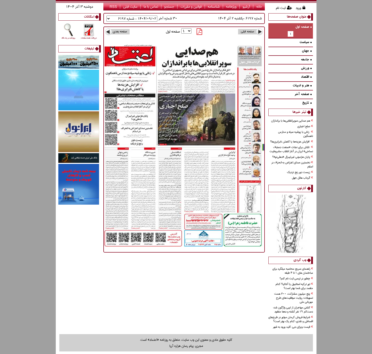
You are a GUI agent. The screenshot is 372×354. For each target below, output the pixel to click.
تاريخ (307, 103)
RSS (113, 7)
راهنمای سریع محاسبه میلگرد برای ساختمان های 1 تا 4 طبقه (292, 271)
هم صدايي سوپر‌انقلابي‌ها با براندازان (292, 121)
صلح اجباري (305, 126)
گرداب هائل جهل (302, 178)
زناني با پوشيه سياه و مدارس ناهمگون (295, 134)
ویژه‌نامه (231, 6)
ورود (298, 8)
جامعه (306, 60)
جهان (307, 51)
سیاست (305, 42)
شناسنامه (214, 6)
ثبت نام (281, 8)
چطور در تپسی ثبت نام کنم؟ (296, 278)
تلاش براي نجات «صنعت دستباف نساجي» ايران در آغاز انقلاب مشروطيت (291, 149)
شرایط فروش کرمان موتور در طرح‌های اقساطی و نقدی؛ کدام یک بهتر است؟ (290, 319)
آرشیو (246, 6)
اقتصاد (306, 77)
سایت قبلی (130, 6)
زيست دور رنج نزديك (300, 172)
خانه (259, 6)
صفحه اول (303, 27)
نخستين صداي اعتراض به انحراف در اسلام (292, 164)
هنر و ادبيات (302, 86)
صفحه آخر (303, 94)
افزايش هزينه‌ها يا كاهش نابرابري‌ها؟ (291, 141)
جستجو (169, 6)
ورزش (306, 68)
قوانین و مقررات (191, 6)
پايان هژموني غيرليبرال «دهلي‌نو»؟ (292, 157)
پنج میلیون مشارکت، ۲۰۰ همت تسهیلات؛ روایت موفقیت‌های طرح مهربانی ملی (293, 298)
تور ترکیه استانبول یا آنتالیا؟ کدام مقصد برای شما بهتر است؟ (294, 286)
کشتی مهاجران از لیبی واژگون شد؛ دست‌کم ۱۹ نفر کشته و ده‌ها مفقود (293, 309)
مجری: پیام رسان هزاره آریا (186, 346)
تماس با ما (151, 6)
